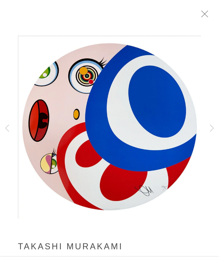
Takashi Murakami (70, 248)
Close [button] (206, 16)
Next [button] (212, 128)
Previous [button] (7, 128)
